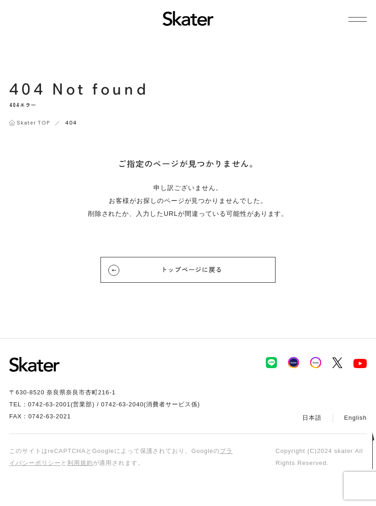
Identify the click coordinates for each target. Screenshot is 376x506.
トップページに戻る (165, 270)
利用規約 (80, 462)
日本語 (312, 417)
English (355, 417)
